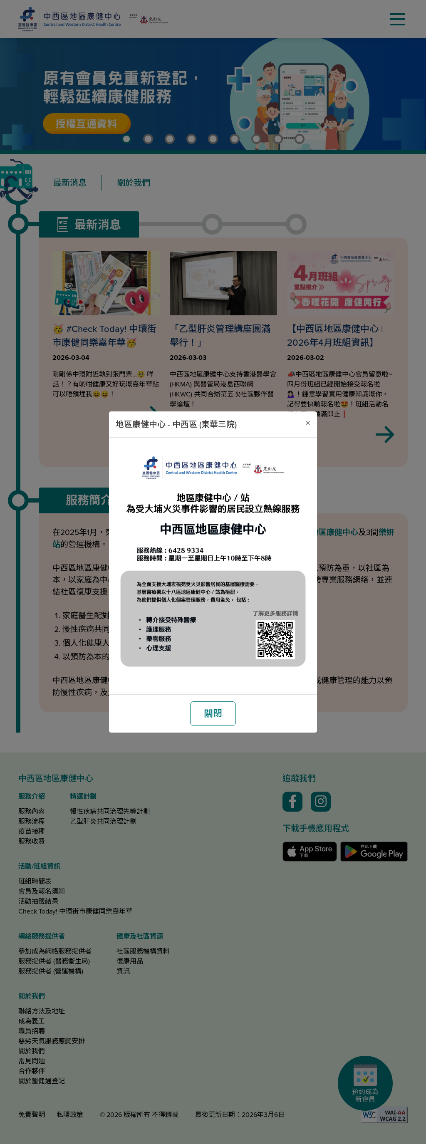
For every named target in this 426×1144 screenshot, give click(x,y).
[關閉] (308, 423)
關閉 (213, 714)
